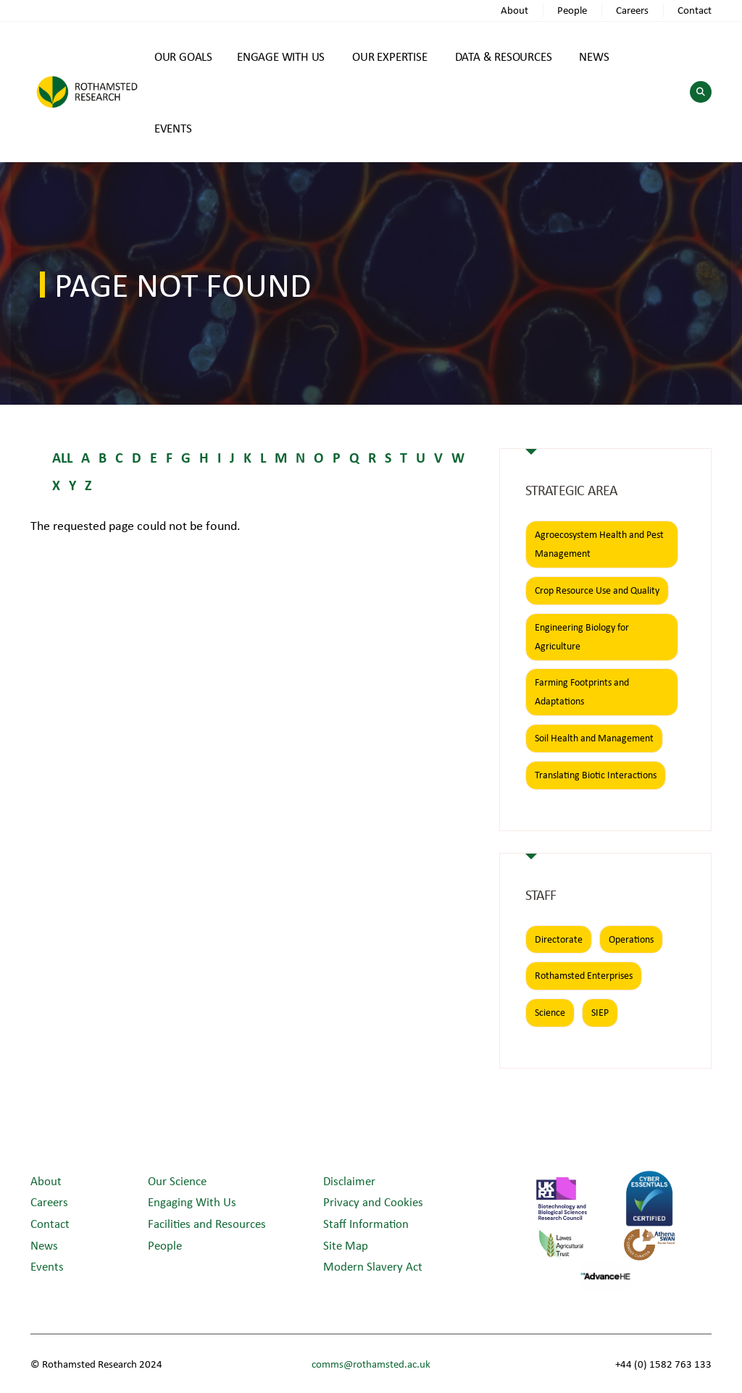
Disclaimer (349, 1180)
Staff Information (366, 1223)
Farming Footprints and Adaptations (582, 691)
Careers (632, 10)
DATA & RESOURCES (503, 56)
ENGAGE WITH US (281, 56)
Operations (631, 939)
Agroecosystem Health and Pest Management (599, 544)
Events (47, 1266)
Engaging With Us (192, 1201)
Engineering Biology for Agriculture (582, 636)
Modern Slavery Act (372, 1266)
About (514, 10)
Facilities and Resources (207, 1223)
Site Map (345, 1245)
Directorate (559, 939)
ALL (62, 457)
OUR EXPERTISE (389, 56)
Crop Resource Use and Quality (597, 590)
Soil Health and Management (594, 738)
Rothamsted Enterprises (584, 975)
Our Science (177, 1180)
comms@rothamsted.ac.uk (371, 1364)
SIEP (600, 1012)
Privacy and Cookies (373, 1201)
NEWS (594, 56)
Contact (695, 10)
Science (550, 1012)
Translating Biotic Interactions (595, 774)
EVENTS (173, 128)
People (572, 10)
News (44, 1245)
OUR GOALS (183, 56)
